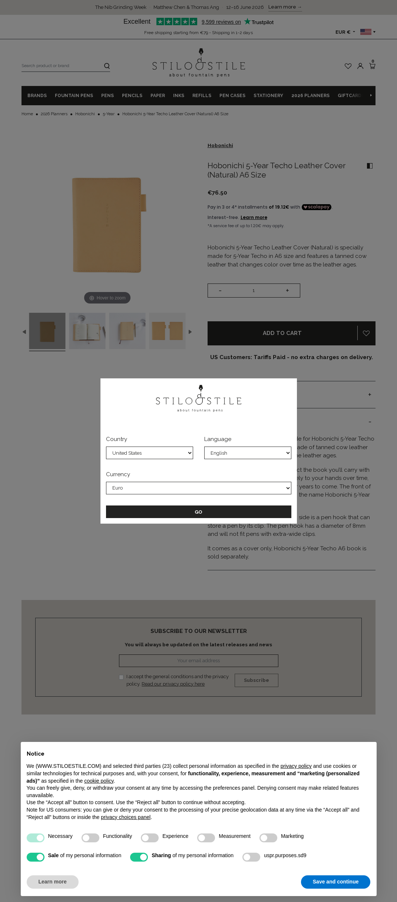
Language (217, 439)
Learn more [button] (53, 882)
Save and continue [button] (336, 882)
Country (116, 439)
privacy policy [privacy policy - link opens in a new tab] (296, 766)
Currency (118, 474)
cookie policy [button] (98, 781)
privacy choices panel (125, 817)
